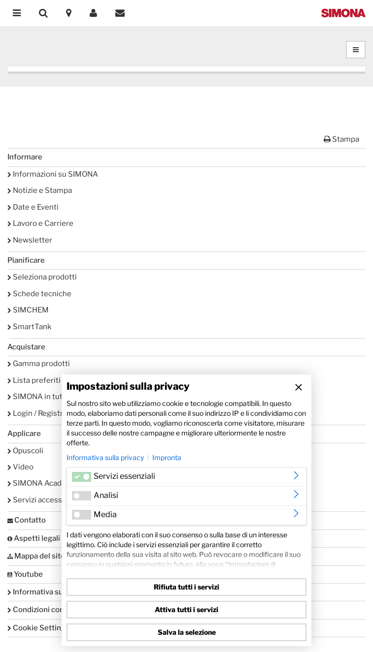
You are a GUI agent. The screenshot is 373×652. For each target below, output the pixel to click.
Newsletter (29, 240)
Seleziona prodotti (42, 277)
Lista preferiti (34, 380)
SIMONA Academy (42, 483)
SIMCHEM (28, 310)
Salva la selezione (187, 632)
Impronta (166, 457)
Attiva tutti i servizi (186, 609)
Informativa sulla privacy (105, 457)
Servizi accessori (39, 500)
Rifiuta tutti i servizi (186, 587)
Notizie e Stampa (39, 190)
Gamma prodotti (38, 363)
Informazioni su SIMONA (52, 174)
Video (20, 467)
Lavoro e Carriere (40, 223)
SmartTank (29, 326)
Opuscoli (25, 450)
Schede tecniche (39, 293)
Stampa (341, 139)
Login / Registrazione (46, 413)
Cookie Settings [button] (38, 627)
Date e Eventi (33, 207)
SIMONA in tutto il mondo (54, 396)
